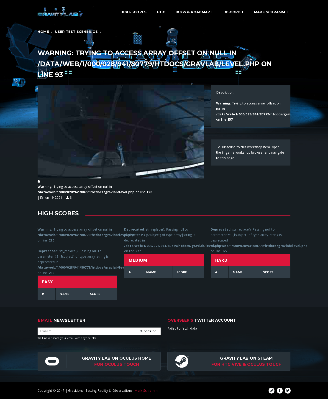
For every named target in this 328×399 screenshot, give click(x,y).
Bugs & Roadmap (193, 12)
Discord (232, 12)
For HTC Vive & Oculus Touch (246, 364)
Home (43, 31)
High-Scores (133, 12)
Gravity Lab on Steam (246, 358)
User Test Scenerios (76, 31)
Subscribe (147, 331)
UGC (161, 12)
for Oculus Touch (116, 364)
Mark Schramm (270, 12)
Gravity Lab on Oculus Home (116, 358)
